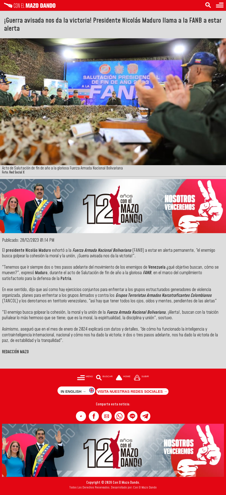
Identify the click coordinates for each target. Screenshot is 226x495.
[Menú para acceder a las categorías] (219, 5)
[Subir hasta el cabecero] (141, 378)
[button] (81, 416)
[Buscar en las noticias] (208, 5)
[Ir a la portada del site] (123, 378)
